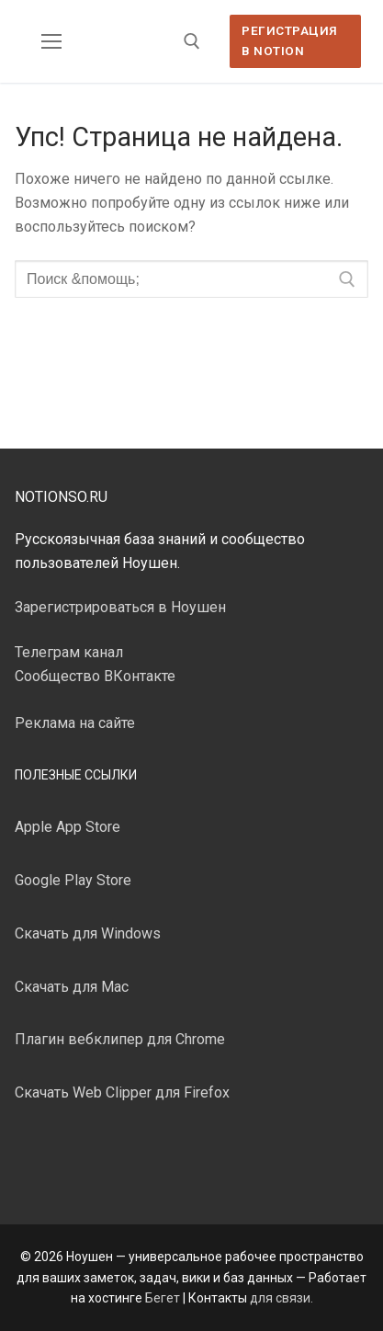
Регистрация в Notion (290, 40)
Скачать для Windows (88, 933)
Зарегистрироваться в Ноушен (120, 607)
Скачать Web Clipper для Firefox (122, 1092)
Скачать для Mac (72, 986)
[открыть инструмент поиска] (192, 41)
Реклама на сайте (75, 723)
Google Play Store (73, 880)
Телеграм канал (69, 652)
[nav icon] (51, 41)
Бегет (162, 1298)
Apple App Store (67, 827)
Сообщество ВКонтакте (95, 676)
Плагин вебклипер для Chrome (120, 1039)
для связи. (281, 1298)
